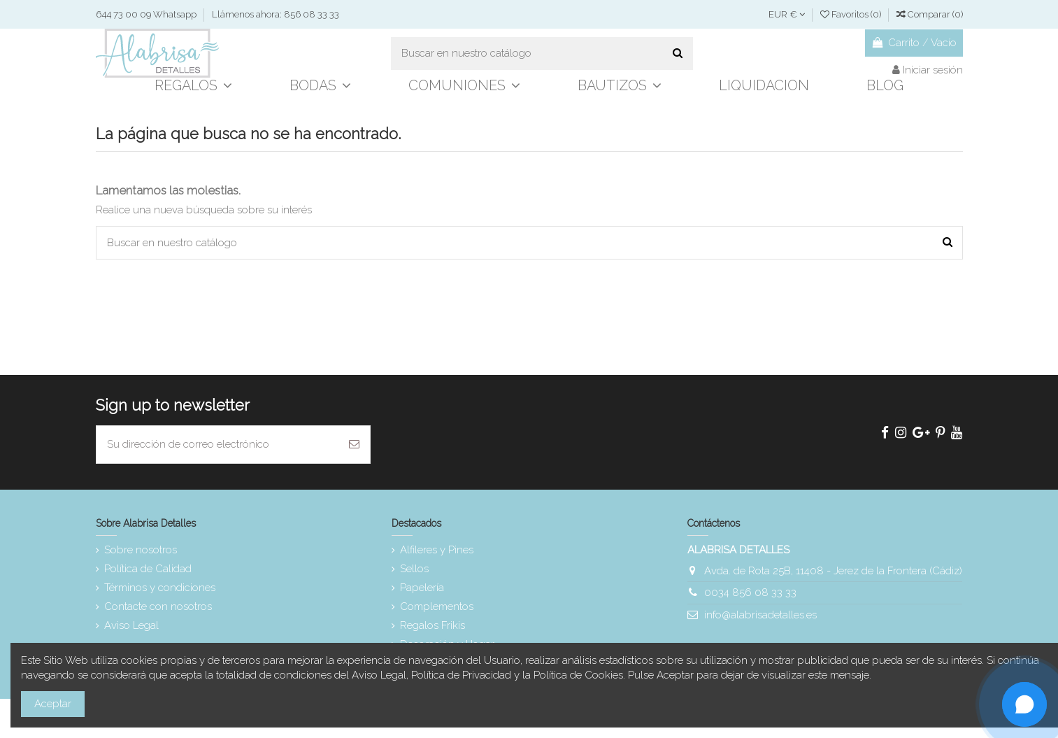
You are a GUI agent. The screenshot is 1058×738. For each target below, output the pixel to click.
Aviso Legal (131, 625)
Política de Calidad (148, 568)
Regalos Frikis (432, 625)
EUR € (787, 14)
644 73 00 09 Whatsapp (147, 14)
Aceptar (52, 703)
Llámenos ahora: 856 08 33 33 (275, 14)
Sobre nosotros (140, 550)
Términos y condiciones (159, 587)
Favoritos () (851, 14)
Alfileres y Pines (436, 550)
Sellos (414, 568)
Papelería (422, 587)
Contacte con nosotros (158, 606)
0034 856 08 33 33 (750, 592)
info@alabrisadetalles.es (760, 615)
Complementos (436, 606)
